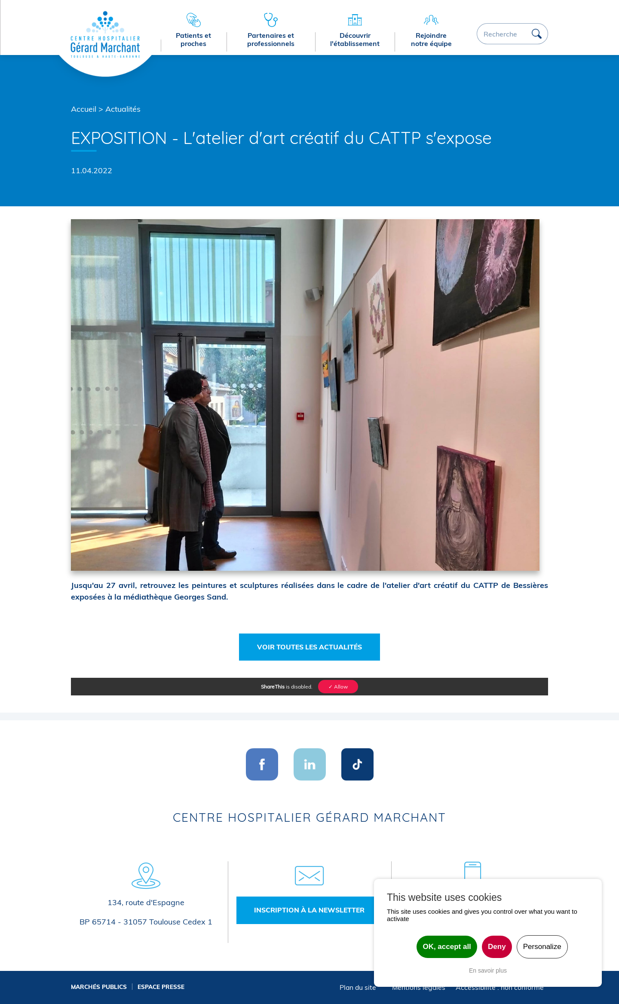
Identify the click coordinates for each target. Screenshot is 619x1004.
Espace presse (161, 986)
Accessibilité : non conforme (500, 987)
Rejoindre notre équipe (431, 39)
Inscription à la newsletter (309, 910)
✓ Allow (338, 686)
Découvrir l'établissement (355, 39)
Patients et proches (193, 39)
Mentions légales (418, 987)
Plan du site (358, 987)
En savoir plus (488, 970)
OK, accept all (447, 947)
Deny (497, 947)
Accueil (83, 109)
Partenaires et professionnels (270, 39)
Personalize (542, 947)
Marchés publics (99, 986)
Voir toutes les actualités (309, 647)
